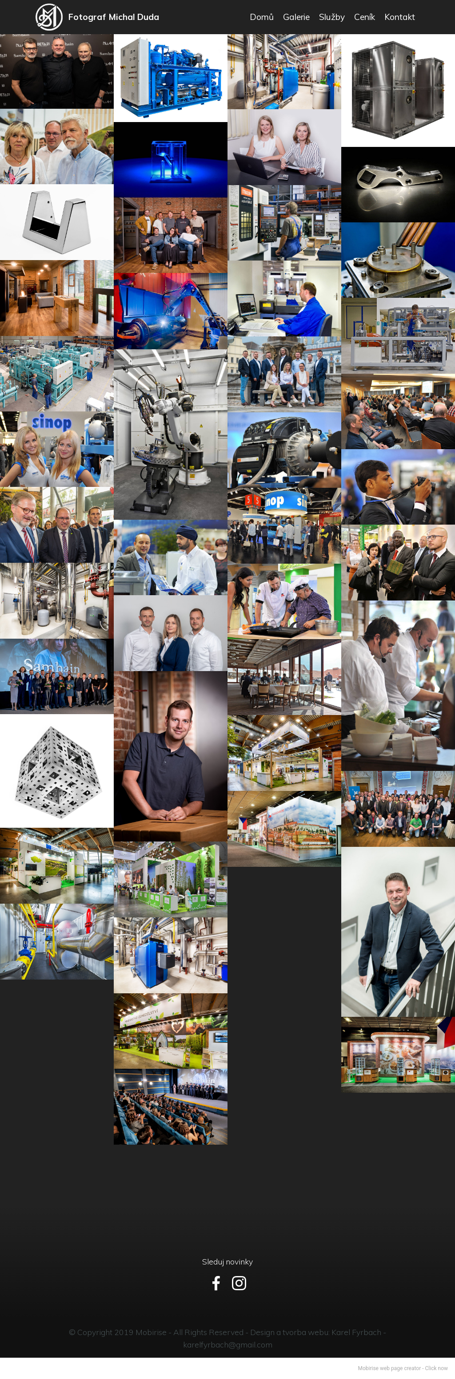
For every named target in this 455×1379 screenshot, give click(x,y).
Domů (262, 17)
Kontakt (399, 17)
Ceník (364, 17)
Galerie (296, 17)
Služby (332, 17)
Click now (436, 1368)
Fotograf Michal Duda (114, 17)
